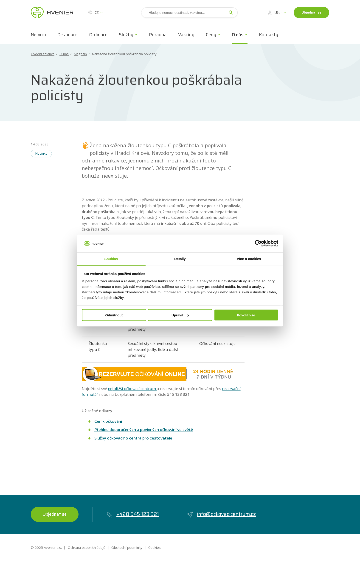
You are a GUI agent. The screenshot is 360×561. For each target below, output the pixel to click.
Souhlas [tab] (111, 258)
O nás (237, 34)
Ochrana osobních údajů (86, 547)
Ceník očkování (108, 421)
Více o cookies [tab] (249, 258)
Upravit (180, 315)
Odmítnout (114, 315)
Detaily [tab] (180, 258)
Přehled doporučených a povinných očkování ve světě (143, 429)
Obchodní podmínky (126, 547)
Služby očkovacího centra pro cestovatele (133, 438)
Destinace (67, 34)
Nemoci (38, 34)
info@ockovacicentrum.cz (221, 514)
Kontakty (268, 34)
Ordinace (98, 34)
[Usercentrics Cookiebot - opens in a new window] (258, 243)
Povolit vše (246, 315)
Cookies (154, 547)
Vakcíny (186, 34)
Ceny (211, 34)
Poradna (158, 34)
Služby (126, 34)
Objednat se (311, 12)
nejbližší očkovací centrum (132, 388)
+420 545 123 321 (132, 514)
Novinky (41, 153)
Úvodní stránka (42, 54)
